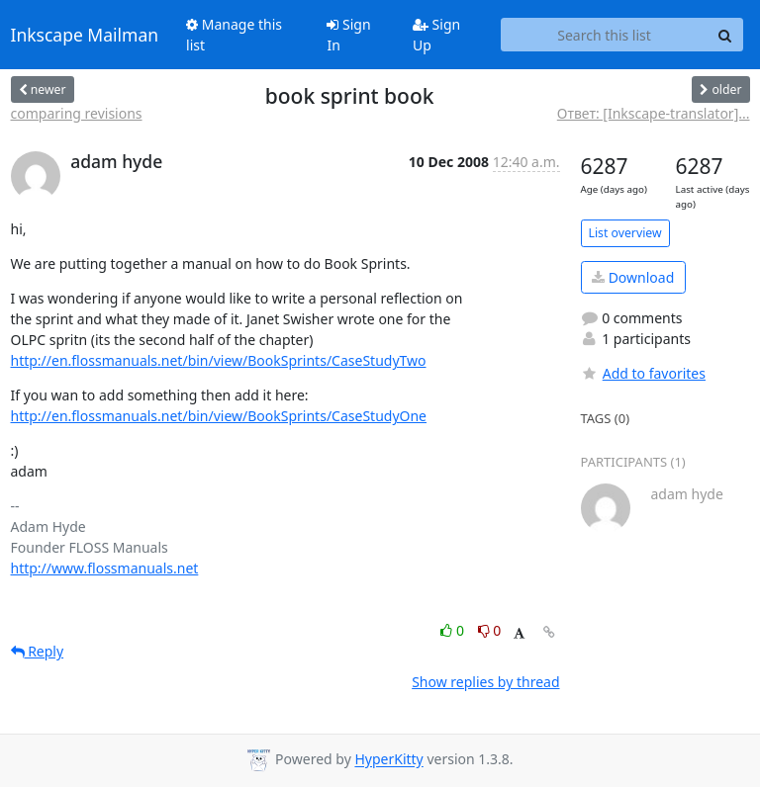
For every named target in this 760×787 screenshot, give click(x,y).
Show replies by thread (485, 681)
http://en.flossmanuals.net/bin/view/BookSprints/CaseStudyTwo (219, 360)
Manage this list (234, 34)
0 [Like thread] (453, 630)
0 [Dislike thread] (490, 630)
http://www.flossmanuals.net (105, 568)
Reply (37, 651)
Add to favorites (643, 373)
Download (633, 277)
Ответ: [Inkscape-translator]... (653, 113)
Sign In (348, 34)
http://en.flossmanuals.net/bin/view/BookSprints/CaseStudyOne (219, 415)
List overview (625, 232)
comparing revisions (76, 113)
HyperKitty (388, 759)
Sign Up (436, 34)
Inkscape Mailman (85, 34)
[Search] (725, 34)
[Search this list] (605, 34)
